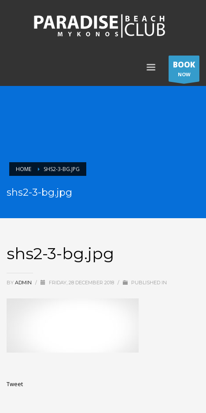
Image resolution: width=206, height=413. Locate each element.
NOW (184, 71)
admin (24, 282)
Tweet (15, 384)
